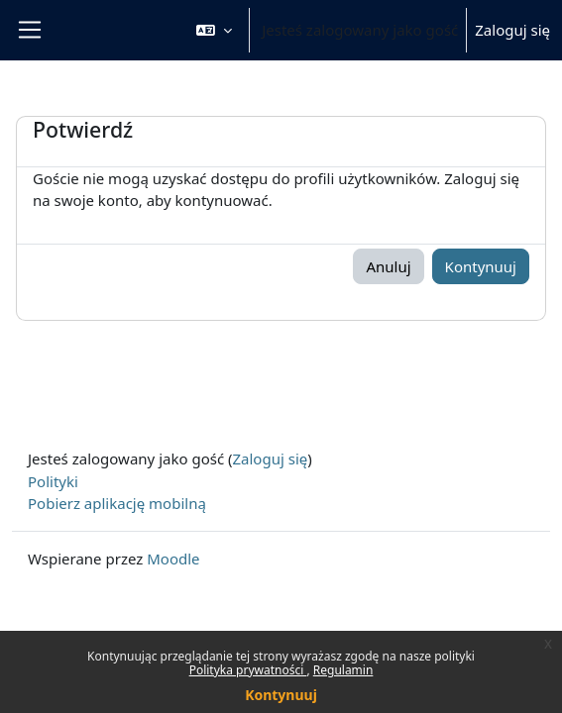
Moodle (173, 558)
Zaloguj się (512, 30)
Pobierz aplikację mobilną (117, 503)
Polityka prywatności (248, 670)
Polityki (53, 481)
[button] (214, 30)
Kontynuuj (281, 694)
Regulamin (343, 670)
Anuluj (388, 266)
